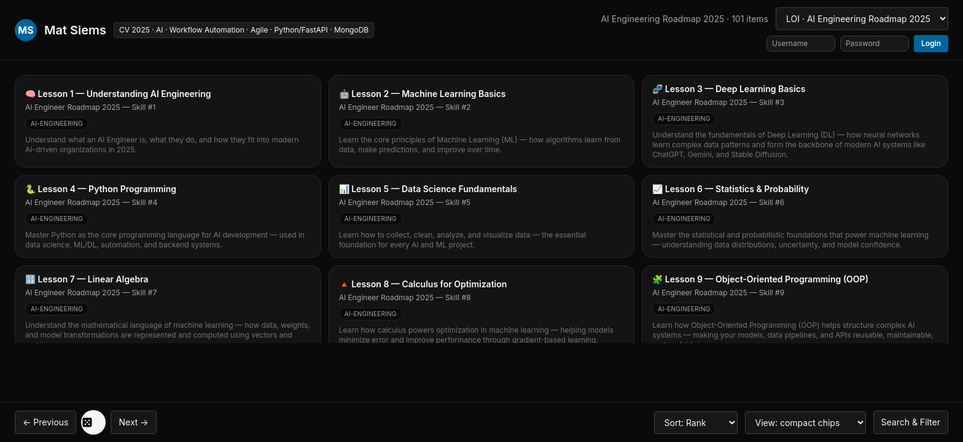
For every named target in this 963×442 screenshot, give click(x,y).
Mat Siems (75, 30)
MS (25, 30)
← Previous (45, 422)
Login (931, 43)
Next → (133, 422)
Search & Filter (910, 422)
